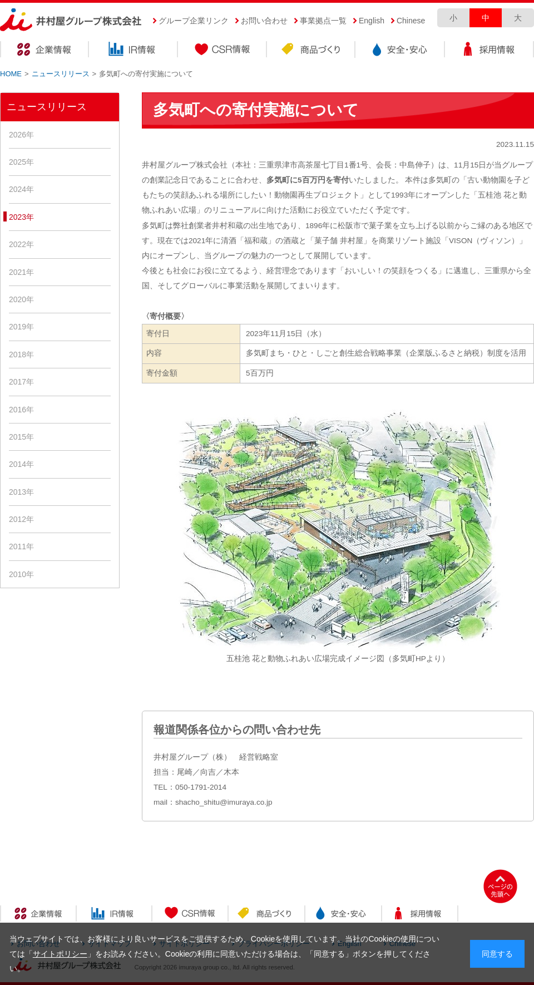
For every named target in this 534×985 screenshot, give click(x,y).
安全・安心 (400, 51)
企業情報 (44, 51)
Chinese (411, 20)
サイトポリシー (60, 953)
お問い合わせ (264, 20)
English (371, 20)
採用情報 (489, 51)
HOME (11, 74)
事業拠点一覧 (323, 20)
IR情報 (133, 51)
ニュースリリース (61, 74)
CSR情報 (222, 51)
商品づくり (311, 51)
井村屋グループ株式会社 (71, 20)
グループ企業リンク (194, 20)
